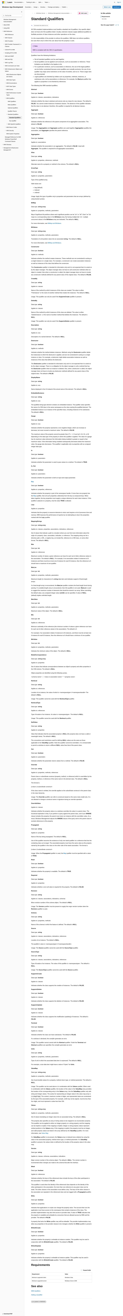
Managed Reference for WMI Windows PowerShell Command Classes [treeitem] (13, 139)
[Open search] (114, 2)
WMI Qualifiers (35, 1291)
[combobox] (12, 15)
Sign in (119, 2)
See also (104, 19)
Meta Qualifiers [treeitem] (12, 104)
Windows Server (40, 13)
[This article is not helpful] (118, 25)
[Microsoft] (3, 2)
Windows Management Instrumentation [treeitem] (10, 20)
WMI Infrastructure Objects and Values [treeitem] (13, 75)
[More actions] (90, 13)
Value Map (45, 1133)
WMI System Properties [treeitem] (12, 133)
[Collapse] (21, 11)
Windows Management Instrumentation (58, 13)
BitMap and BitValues (54, 223)
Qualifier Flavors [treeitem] (12, 111)
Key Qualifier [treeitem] (12, 121)
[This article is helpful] (116, 25)
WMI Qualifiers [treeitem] (12, 101)
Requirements (106, 16)
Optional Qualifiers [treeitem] (13, 108)
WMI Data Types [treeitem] (10, 80)
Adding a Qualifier (36, 1295)
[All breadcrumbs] (32, 13)
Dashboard (116, 7)
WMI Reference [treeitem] (9, 34)
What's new (107, 7)
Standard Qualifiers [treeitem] (15, 117)
